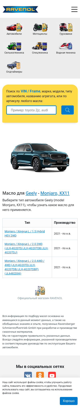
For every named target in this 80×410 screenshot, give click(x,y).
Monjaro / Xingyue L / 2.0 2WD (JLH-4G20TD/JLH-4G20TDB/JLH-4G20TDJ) (26, 248)
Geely (31, 193)
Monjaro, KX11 (55, 193)
